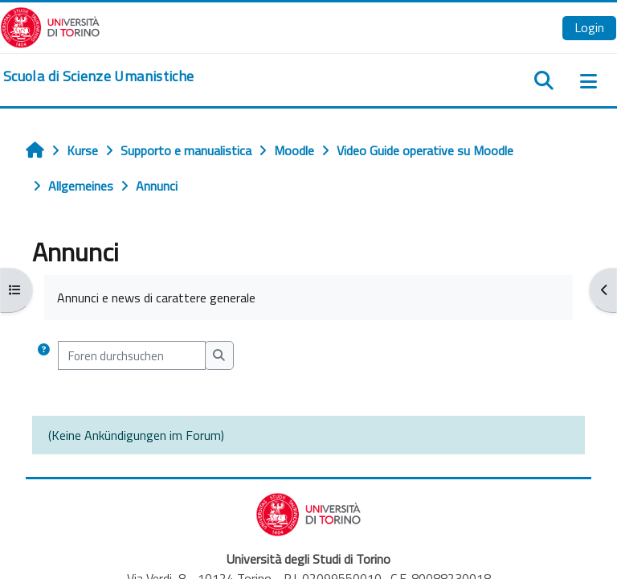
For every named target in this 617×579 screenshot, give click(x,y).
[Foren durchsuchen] (132, 355)
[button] (43, 355)
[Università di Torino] (50, 25)
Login (589, 27)
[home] (98, 76)
